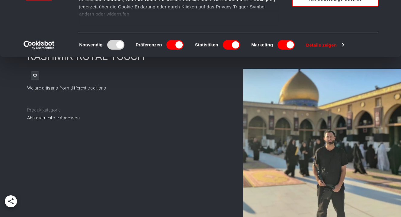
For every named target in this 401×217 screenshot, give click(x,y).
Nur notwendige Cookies (335, 50)
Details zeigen (321, 96)
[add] (11, 201)
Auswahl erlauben (335, 32)
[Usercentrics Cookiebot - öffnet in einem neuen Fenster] (39, 96)
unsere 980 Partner (119, 21)
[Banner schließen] (392, 9)
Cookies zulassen (335, 14)
